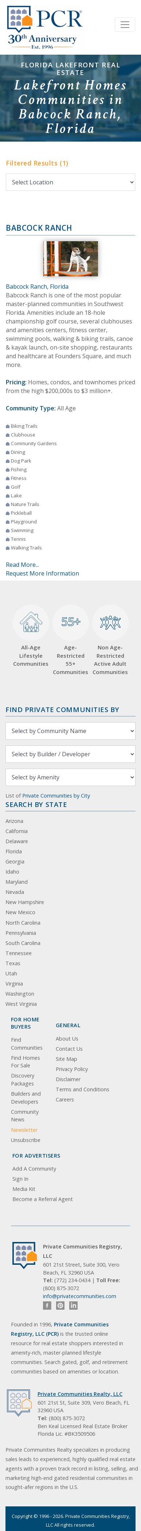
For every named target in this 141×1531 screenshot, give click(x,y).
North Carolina (22, 922)
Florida (13, 851)
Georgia (14, 861)
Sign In (20, 1178)
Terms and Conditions (82, 1089)
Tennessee (18, 953)
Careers (65, 1099)
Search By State (36, 804)
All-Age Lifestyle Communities (30, 636)
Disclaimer (68, 1079)
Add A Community (34, 1168)
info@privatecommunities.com (79, 1296)
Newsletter (24, 1129)
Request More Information (42, 573)
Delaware (16, 841)
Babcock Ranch (39, 228)
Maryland (16, 881)
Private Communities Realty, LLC (80, 1393)
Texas (12, 963)
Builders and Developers (26, 1097)
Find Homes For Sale (25, 1061)
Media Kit (23, 1188)
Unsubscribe (25, 1140)
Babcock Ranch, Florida (37, 286)
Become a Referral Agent (42, 1199)
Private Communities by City (56, 795)
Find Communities (27, 1043)
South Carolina (22, 943)
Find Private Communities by (62, 709)
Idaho (12, 871)
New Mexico (20, 912)
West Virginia (21, 1003)
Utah (11, 973)
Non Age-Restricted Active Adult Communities (110, 640)
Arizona (14, 820)
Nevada (14, 891)
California (16, 831)
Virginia (14, 983)
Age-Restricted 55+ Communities (70, 640)
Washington (19, 993)
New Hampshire (24, 902)
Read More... (22, 565)
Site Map (66, 1058)
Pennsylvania (20, 932)
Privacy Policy (72, 1069)
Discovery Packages (22, 1079)
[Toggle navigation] (125, 24)
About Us (67, 1038)
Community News (25, 1115)
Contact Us (69, 1048)
